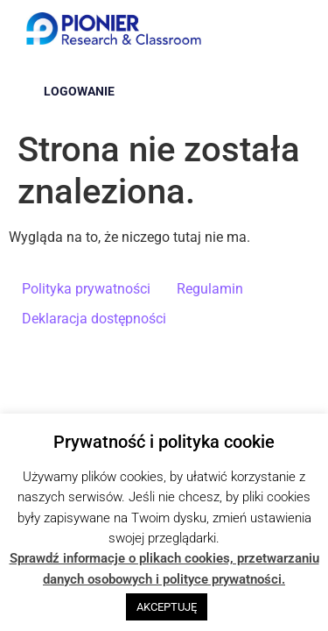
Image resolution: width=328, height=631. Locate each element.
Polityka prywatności (86, 288)
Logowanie (79, 91)
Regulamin (210, 288)
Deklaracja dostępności (94, 318)
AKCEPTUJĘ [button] (166, 606)
